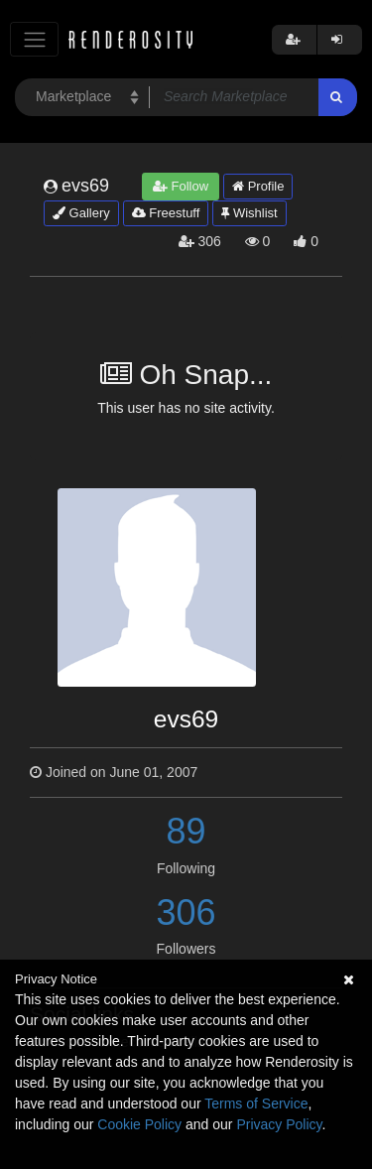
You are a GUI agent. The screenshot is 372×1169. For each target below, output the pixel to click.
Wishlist (249, 212)
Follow (180, 186)
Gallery (81, 212)
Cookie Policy (139, 1124)
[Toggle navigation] (34, 39)
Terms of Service (256, 1103)
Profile (258, 186)
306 (185, 912)
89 (185, 831)
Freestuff (166, 212)
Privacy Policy (278, 1124)
